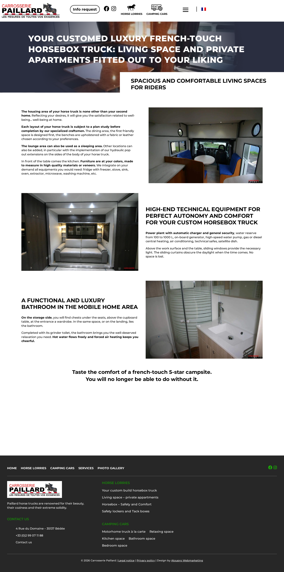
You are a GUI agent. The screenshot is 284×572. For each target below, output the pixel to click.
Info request (85, 9)
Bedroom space (114, 545)
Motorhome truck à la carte (123, 531)
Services (86, 468)
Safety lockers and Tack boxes (125, 511)
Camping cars (156, 14)
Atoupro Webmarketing (187, 560)
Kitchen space (113, 538)
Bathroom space (142, 538)
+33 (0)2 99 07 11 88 (29, 535)
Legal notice (126, 560)
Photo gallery (111, 468)
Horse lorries (131, 14)
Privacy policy (146, 560)
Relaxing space (161, 531)
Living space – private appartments (130, 497)
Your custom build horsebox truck (129, 490)
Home (12, 468)
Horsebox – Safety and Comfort (127, 504)
